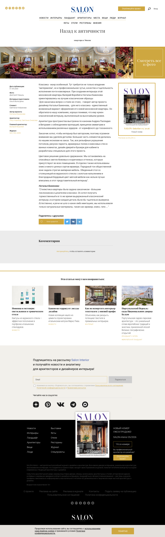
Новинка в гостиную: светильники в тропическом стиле (27, 311)
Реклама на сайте (48, 491)
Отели (74, 23)
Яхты (66, 23)
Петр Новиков (15, 120)
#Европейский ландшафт (132, 339)
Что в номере (123, 444)
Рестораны (85, 23)
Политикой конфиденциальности (51, 388)
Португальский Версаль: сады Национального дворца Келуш (137, 311)
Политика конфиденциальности (101, 495)
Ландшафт (69, 18)
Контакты (94, 491)
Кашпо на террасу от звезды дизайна (64, 310)
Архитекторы (84, 18)
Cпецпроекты (58, 452)
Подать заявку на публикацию (120, 491)
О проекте (29, 491)
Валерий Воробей (17, 127)
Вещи (105, 18)
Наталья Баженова (17, 114)
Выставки (56, 428)
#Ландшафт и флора (130, 336)
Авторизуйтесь (63, 251)
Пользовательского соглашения (109, 385)
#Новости (16, 330)
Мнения (97, 23)
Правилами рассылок (76, 388)
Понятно (123, 531)
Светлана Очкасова (29, 120)
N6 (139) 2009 (15, 133)
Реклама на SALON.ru (126, 138)
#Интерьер (89, 324)
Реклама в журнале (73, 491)
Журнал (122, 18)
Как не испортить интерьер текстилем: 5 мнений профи (100, 310)
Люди (113, 18)
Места (97, 18)
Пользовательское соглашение (63, 495)
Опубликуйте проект (131, 8)
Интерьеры (56, 18)
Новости (43, 18)
